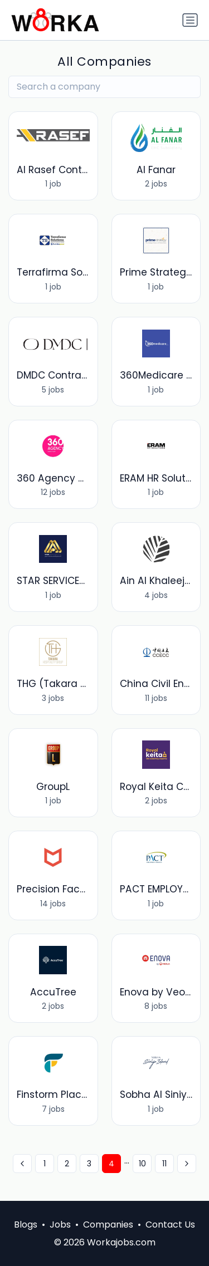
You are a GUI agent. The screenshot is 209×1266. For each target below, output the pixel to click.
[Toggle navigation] (190, 20)
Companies (108, 1224)
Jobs (60, 1224)
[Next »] (186, 1163)
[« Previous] (22, 1163)
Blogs (25, 1224)
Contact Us (170, 1224)
